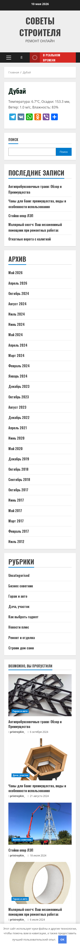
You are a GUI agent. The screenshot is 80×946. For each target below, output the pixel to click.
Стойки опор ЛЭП (20, 215)
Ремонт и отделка (21, 637)
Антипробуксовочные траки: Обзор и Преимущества (35, 724)
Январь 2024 (17, 376)
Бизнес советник (20, 585)
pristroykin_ (17, 732)
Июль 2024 (16, 314)
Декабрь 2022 (19, 417)
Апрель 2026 (17, 283)
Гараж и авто (17, 596)
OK (62, 939)
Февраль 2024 (19, 365)
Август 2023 (17, 407)
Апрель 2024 (17, 345)
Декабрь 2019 (18, 458)
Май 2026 (15, 272)
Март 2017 (16, 520)
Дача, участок (18, 606)
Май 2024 (15, 334)
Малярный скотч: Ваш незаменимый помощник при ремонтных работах (35, 912)
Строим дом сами (21, 647)
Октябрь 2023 (18, 396)
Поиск (13, 139)
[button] (8, 57)
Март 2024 (16, 355)
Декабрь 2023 (19, 386)
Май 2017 (15, 510)
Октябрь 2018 (18, 469)
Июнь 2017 (16, 500)
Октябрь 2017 (18, 489)
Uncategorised (18, 575)
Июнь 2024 (16, 324)
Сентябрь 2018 (19, 479)
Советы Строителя (40, 26)
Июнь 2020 (16, 438)
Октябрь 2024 (18, 293)
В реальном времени (45, 57)
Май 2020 (15, 448)
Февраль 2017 (18, 531)
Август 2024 (17, 303)
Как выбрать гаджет (23, 616)
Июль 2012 (16, 541)
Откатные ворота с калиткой (29, 239)
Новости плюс (18, 627)
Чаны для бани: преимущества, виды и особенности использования (37, 788)
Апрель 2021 (17, 427)
